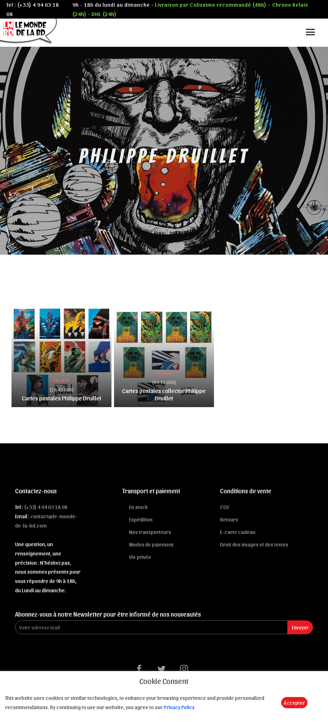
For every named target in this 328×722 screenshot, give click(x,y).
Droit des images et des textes (254, 544)
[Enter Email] (151, 627)
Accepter (294, 702)
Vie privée (140, 557)
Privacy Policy (179, 707)
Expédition (140, 519)
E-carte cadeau (237, 532)
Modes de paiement (151, 544)
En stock (138, 507)
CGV (224, 507)
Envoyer (300, 627)
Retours (229, 519)
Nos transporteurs (150, 532)
